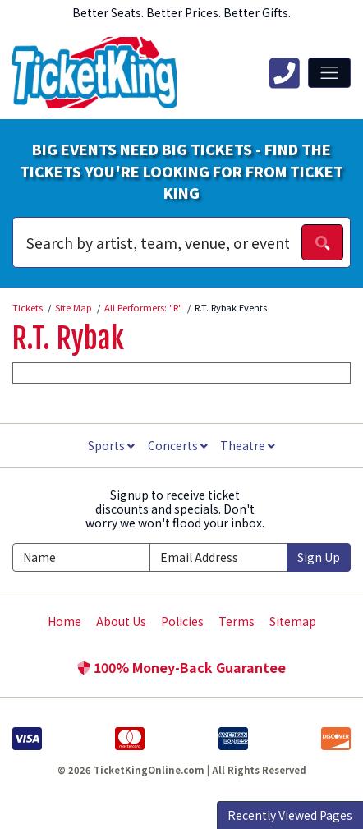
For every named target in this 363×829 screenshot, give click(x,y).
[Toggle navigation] (329, 72)
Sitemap (292, 621)
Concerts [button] (178, 445)
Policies (182, 621)
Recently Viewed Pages (289, 815)
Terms (236, 621)
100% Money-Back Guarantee (181, 667)
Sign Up (318, 557)
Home (64, 621)
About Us (121, 621)
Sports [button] (111, 445)
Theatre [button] (247, 445)
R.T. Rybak (68, 338)
